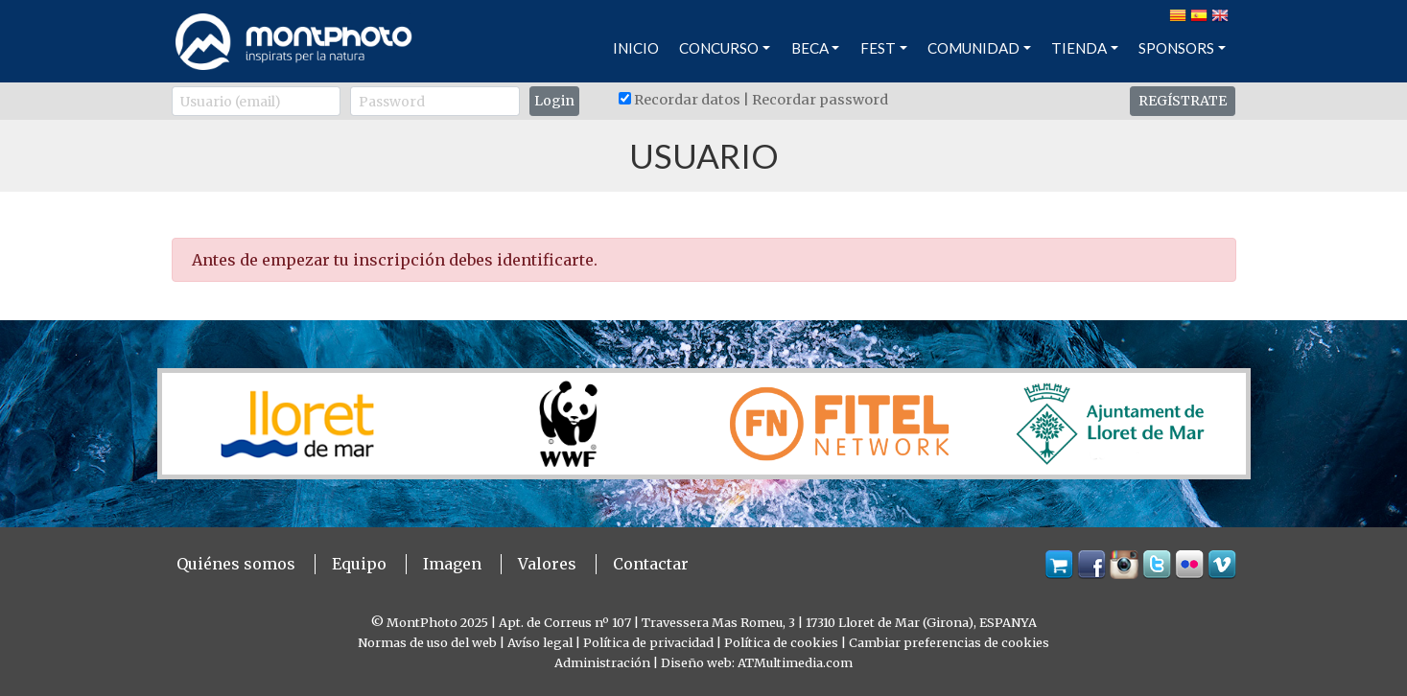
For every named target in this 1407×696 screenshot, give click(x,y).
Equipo (359, 563)
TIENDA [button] (1079, 48)
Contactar (651, 563)
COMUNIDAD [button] (973, 48)
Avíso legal (540, 642)
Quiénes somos (235, 563)
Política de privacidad (648, 642)
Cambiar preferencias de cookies (949, 642)
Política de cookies (781, 642)
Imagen (452, 563)
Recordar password (820, 99)
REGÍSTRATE (1182, 100)
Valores (547, 563)
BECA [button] (810, 48)
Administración (602, 662)
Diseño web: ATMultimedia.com (757, 662)
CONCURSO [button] (719, 48)
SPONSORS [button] (1176, 48)
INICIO (636, 48)
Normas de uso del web (427, 642)
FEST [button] (878, 48)
